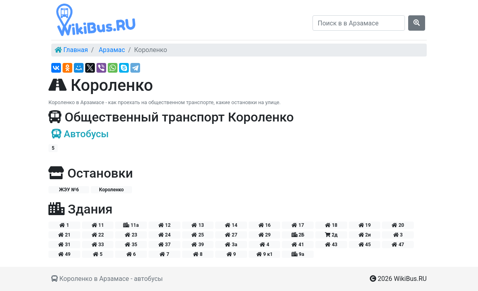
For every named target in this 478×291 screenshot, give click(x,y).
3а (231, 244)
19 (364, 225)
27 (231, 235)
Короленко (111, 190)
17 (297, 225)
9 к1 (264, 254)
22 (98, 235)
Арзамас (112, 50)
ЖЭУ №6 (69, 190)
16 (264, 225)
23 (131, 235)
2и (364, 235)
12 (164, 225)
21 (64, 235)
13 (197, 225)
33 (98, 244)
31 (64, 244)
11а (130, 225)
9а (297, 254)
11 (98, 225)
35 (131, 244)
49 (64, 254)
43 (331, 244)
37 (164, 244)
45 (364, 244)
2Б (297, 235)
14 (231, 225)
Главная (75, 50)
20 (398, 225)
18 (331, 225)
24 (164, 235)
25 (197, 235)
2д (331, 235)
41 (297, 244)
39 (197, 244)
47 (398, 244)
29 (264, 235)
